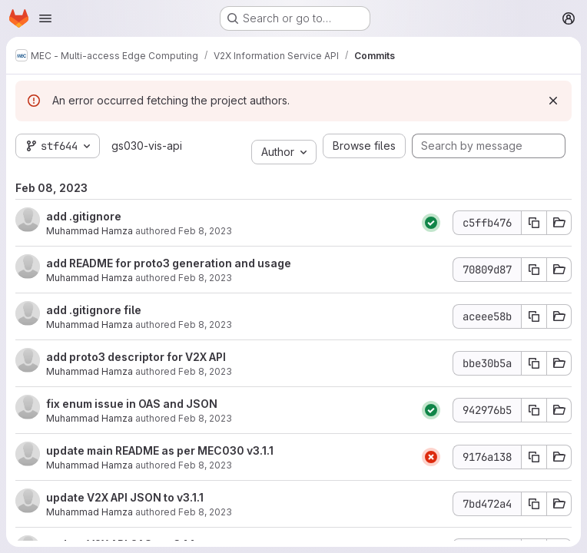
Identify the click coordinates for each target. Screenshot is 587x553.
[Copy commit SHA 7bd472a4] (534, 504)
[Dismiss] (553, 100)
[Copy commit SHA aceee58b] (534, 316)
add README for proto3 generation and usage (168, 263)
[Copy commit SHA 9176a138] (534, 457)
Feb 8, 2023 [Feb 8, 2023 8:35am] (205, 465)
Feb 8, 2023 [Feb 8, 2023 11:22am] (205, 324)
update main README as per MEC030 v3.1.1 (160, 450)
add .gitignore (83, 216)
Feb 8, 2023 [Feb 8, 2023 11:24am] (205, 231)
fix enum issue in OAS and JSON (131, 403)
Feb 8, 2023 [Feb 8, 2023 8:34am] (205, 512)
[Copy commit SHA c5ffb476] (534, 222)
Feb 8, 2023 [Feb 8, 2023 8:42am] (205, 418)
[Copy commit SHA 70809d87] (534, 269)
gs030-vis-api (146, 145)
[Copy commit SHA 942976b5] (534, 410)
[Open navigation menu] (45, 18)
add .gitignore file (93, 309)
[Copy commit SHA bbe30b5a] (534, 363)
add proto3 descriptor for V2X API (136, 356)
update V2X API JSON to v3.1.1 (125, 497)
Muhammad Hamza (89, 231)
